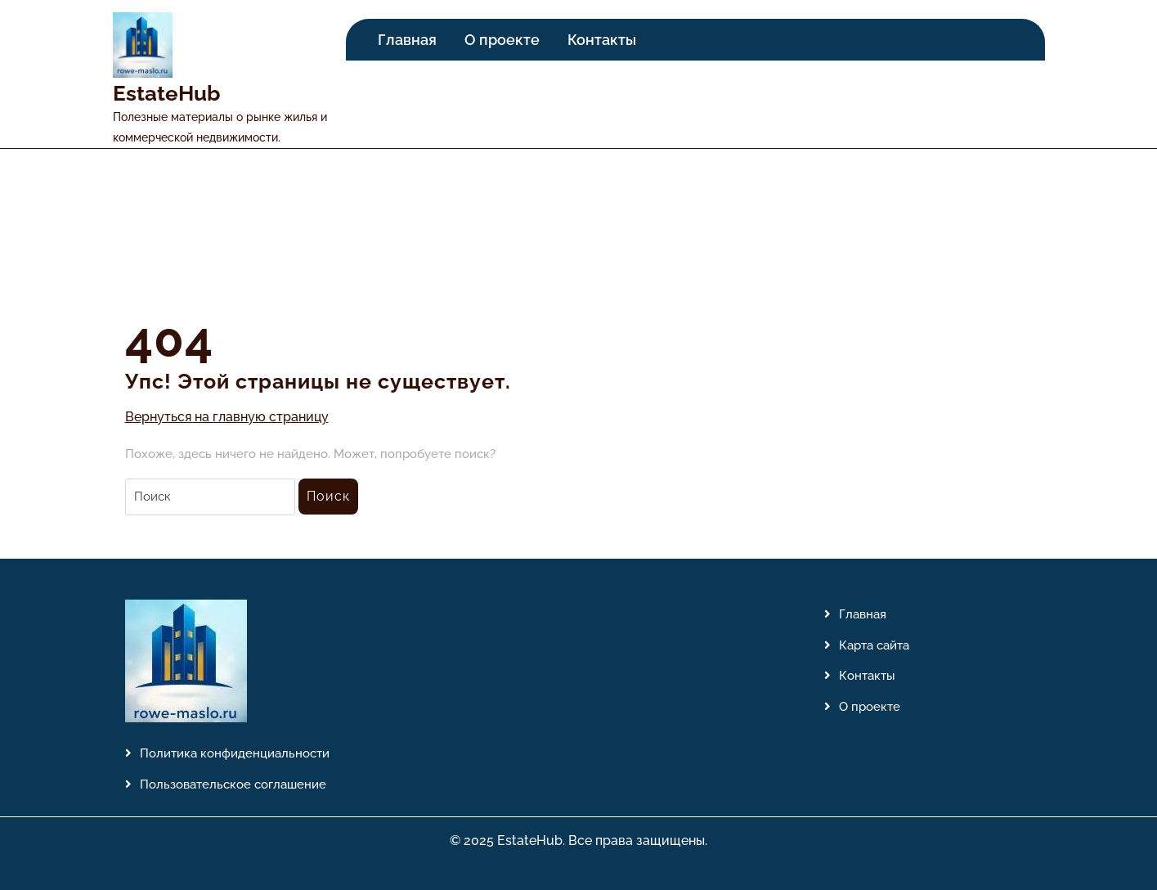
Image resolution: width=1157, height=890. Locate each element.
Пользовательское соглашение (233, 784)
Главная (407, 39)
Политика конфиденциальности (235, 753)
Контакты (601, 39)
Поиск (328, 496)
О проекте (502, 39)
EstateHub (166, 93)
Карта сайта (874, 645)
